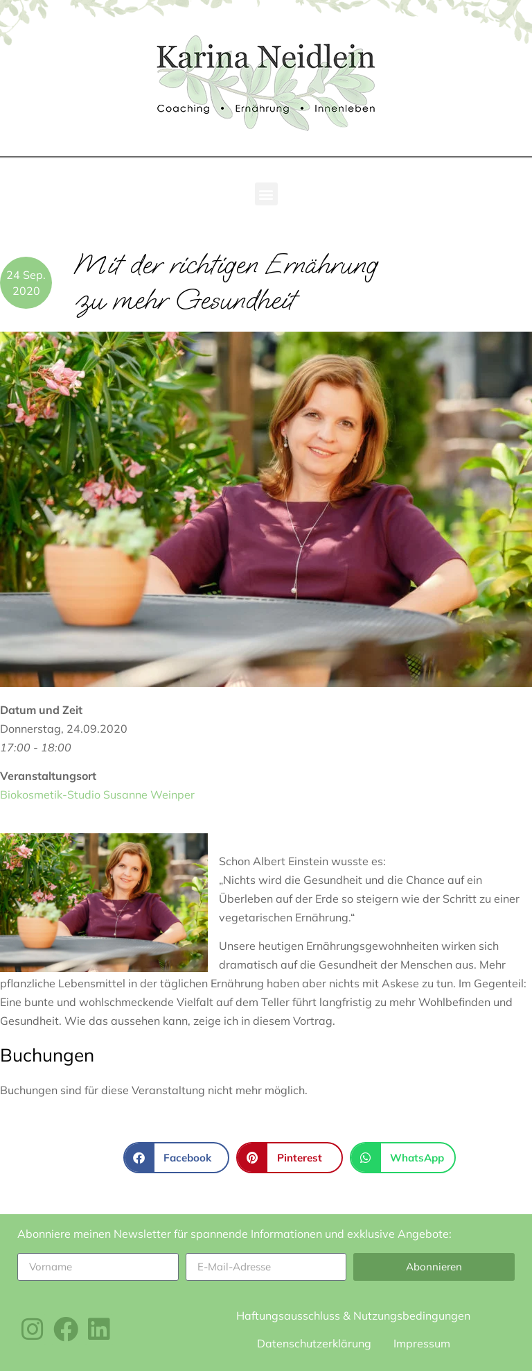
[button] (266, 193)
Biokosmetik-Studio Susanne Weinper (97, 794)
